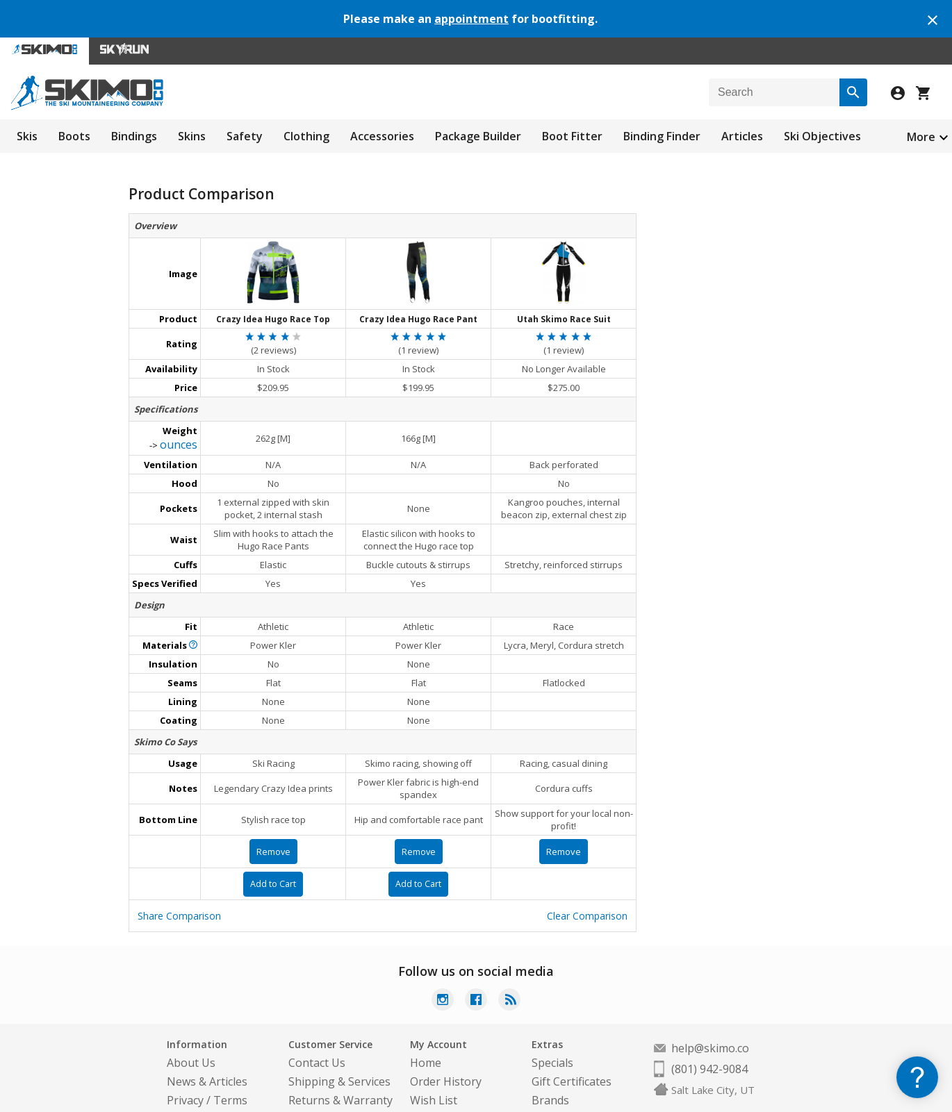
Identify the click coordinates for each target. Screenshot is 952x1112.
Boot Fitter (572, 136)
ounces (178, 433)
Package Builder (478, 136)
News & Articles (207, 1060)
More (921, 136)
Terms (230, 1078)
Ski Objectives (822, 136)
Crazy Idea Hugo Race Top (273, 314)
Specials (552, 1041)
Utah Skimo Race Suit (564, 314)
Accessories (382, 136)
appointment (471, 18)
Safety (245, 136)
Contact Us (316, 1041)
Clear (587, 894)
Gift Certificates (572, 1060)
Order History (446, 1060)
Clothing (306, 136)
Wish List (433, 1078)
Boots (74, 136)
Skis (27, 136)
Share (179, 894)
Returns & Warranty (340, 1078)
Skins (192, 136)
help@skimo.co (710, 1026)
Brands (550, 1078)
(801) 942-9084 (709, 1047)
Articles (742, 136)
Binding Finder (661, 136)
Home (425, 1041)
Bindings (134, 136)
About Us (191, 1041)
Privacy (185, 1078)
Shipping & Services (339, 1060)
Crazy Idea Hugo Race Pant (418, 314)
